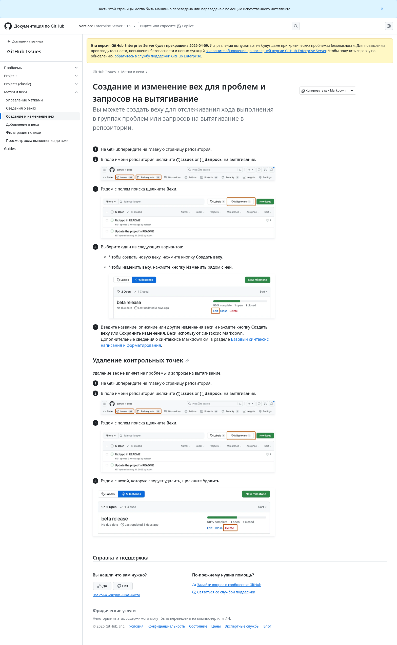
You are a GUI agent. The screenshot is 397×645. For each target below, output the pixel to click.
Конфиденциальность (166, 626)
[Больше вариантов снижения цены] (352, 91)
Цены (216, 626)
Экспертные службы (242, 626)
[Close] (383, 8)
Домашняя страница (25, 41)
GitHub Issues (24, 51)
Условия (136, 626)
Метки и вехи (132, 71)
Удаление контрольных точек (141, 360)
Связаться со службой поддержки (223, 592)
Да (102, 586)
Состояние (198, 626)
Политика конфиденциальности (116, 595)
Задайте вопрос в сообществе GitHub (226, 584)
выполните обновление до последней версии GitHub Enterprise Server (266, 50)
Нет (123, 586)
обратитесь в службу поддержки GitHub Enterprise (157, 56)
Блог (267, 626)
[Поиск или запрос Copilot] (219, 26)
